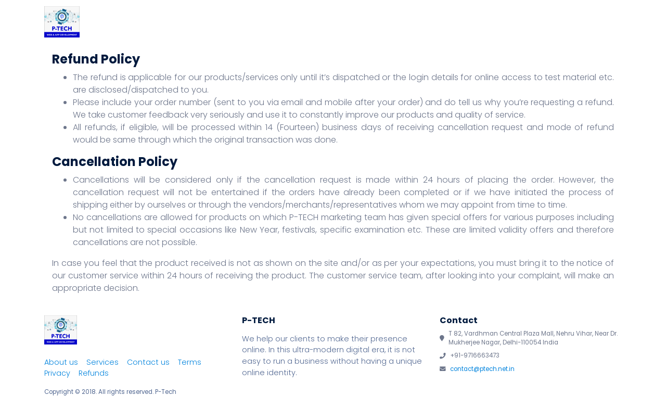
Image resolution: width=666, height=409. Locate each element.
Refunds (94, 373)
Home (362, 23)
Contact (593, 23)
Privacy (57, 373)
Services (459, 23)
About (408, 23)
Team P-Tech (526, 23)
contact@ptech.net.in (482, 369)
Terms (189, 362)
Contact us (148, 362)
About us (61, 362)
